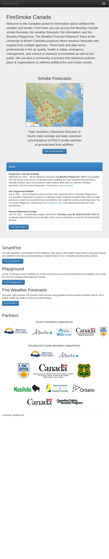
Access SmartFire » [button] (12, 261)
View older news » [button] (19, 227)
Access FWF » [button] (10, 303)
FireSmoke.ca (10, 3)
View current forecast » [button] (54, 151)
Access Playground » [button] (13, 282)
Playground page (65, 185)
